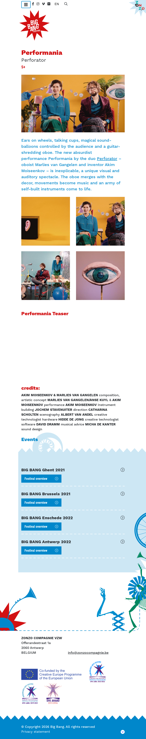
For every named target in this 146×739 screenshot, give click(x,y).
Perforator (107, 158)
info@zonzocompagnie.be (88, 653)
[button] (45, 221)
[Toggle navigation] (26, 4)
